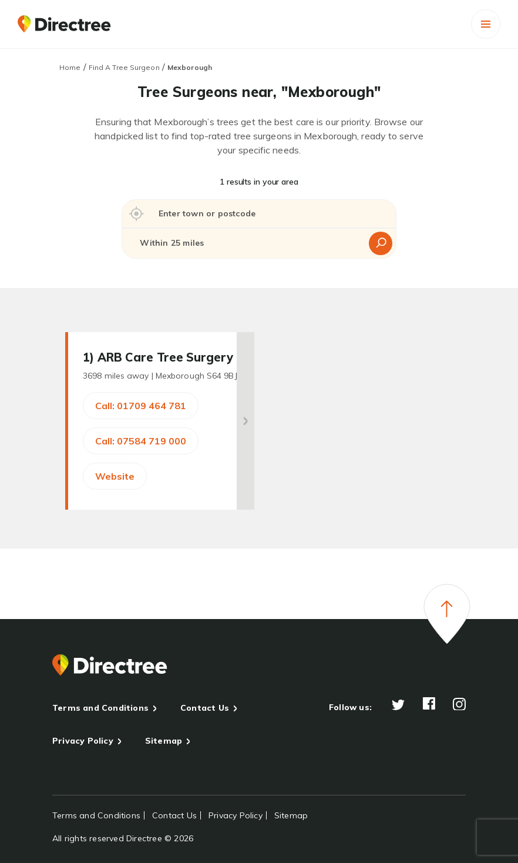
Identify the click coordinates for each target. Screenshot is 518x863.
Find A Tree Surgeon (124, 67)
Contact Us (204, 708)
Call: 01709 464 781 (140, 406)
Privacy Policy (82, 740)
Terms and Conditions (100, 708)
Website (114, 476)
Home (69, 67)
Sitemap (163, 740)
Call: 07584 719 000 (140, 441)
